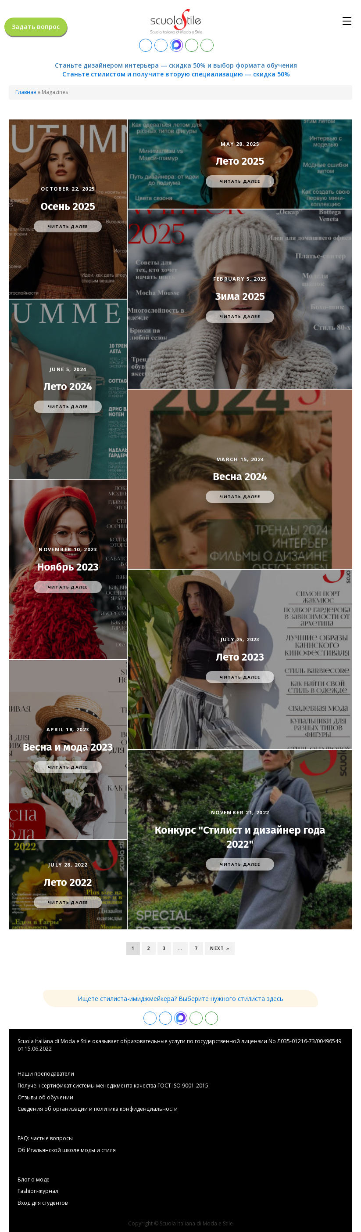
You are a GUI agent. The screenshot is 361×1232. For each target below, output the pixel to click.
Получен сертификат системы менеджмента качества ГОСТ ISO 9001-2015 (113, 1085)
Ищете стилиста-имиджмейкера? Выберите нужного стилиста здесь (180, 998)
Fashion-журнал (38, 1191)
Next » (219, 948)
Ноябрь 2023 (67, 567)
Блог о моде (34, 1179)
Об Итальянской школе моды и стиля (67, 1150)
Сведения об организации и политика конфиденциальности (98, 1109)
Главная (25, 92)
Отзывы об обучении (45, 1097)
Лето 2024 (68, 386)
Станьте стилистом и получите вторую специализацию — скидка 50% (176, 74)
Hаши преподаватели (46, 1073)
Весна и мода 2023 (68, 747)
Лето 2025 (240, 161)
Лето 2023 (240, 657)
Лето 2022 (68, 882)
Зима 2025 (240, 296)
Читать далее (68, 226)
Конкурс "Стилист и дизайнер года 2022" (240, 837)
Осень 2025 (67, 206)
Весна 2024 (240, 476)
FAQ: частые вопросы (45, 1138)
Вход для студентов (43, 1203)
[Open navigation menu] (347, 21)
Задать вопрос (36, 26)
